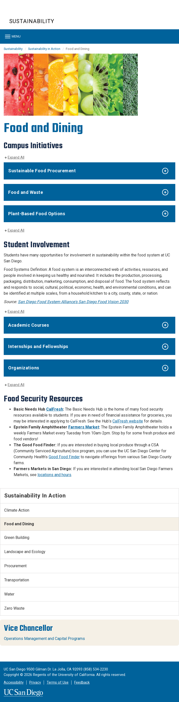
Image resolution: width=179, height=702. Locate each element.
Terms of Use (58, 682)
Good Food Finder (64, 457)
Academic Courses (28, 325)
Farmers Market (83, 427)
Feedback (82, 682)
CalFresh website (127, 421)
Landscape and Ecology (24, 551)
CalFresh (54, 409)
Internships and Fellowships (38, 346)
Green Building (16, 537)
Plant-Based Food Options (36, 213)
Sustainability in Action (44, 49)
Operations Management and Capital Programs (44, 638)
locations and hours (54, 474)
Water (9, 594)
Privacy (35, 682)
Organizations (23, 367)
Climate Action (16, 510)
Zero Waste (14, 608)
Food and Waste (25, 192)
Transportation (16, 580)
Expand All (16, 157)
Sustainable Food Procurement (42, 170)
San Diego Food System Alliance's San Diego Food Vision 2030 (73, 301)
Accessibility (14, 682)
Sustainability (31, 21)
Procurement (15, 565)
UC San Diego (37, 12)
